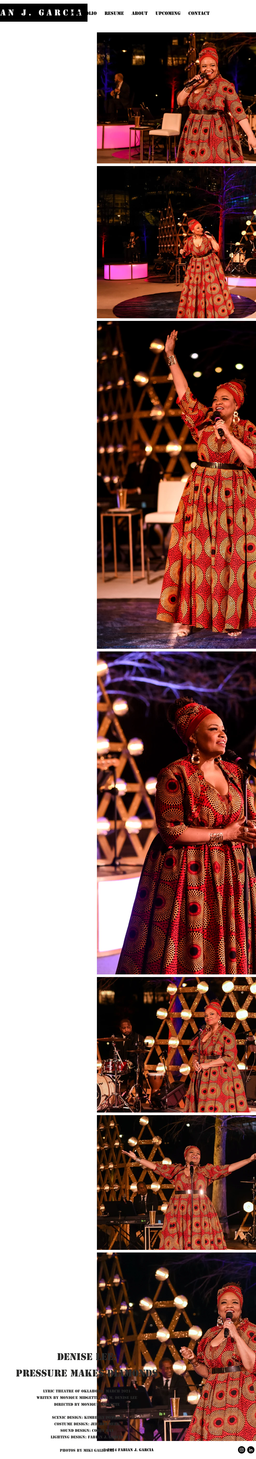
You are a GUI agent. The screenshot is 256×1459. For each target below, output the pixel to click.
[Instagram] (241, 1450)
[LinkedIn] (250, 1450)
